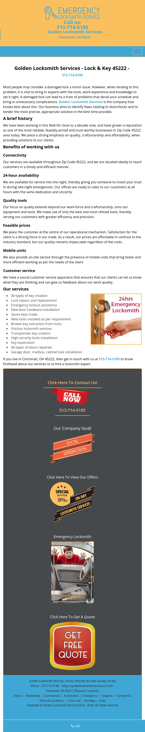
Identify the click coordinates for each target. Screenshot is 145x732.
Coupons (107, 695)
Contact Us (124, 695)
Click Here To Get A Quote (72, 616)
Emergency (90, 695)
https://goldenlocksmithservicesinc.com (87, 686)
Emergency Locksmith (72, 536)
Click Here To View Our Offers (72, 477)
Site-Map (89, 700)
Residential (33, 695)
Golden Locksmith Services (81, 102)
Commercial (52, 695)
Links (102, 700)
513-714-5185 (72, 27)
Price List (75, 700)
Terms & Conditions (51, 700)
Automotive (71, 695)
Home (18, 695)
